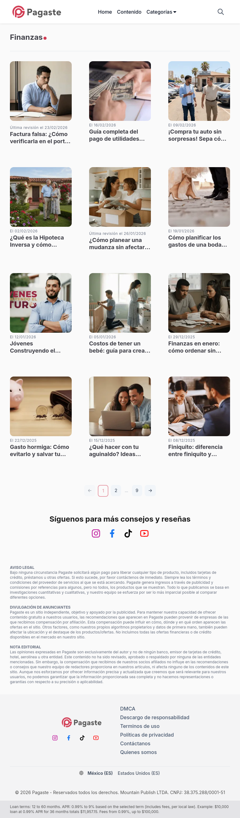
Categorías (162, 12)
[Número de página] (116, 490)
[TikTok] (128, 533)
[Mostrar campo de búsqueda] (221, 12)
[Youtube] (144, 533)
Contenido (129, 12)
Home (105, 12)
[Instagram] (96, 533)
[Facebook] (112, 533)
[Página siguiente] (150, 490)
